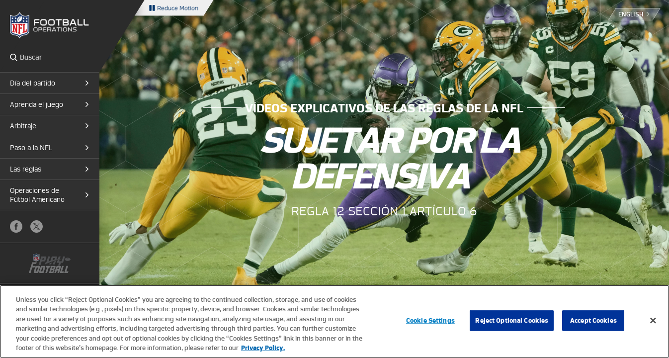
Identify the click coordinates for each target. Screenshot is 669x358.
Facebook (16, 226)
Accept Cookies (593, 320)
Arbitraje (23, 126)
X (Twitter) (36, 226)
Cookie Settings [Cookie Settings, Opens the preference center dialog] (430, 320)
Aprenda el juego (36, 104)
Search (13, 57)
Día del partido (32, 83)
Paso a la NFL (31, 148)
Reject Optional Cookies (511, 320)
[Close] (653, 321)
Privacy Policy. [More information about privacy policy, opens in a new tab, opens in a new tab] (263, 348)
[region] (334, 321)
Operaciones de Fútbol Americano (37, 194)
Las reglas (25, 169)
